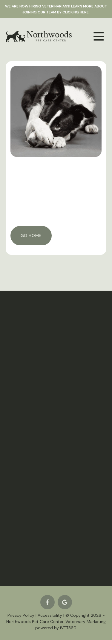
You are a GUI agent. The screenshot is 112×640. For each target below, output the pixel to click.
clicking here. (76, 12)
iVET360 (68, 627)
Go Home (31, 235)
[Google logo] (65, 602)
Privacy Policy (20, 615)
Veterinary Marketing (85, 621)
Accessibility (50, 615)
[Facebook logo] (47, 602)
